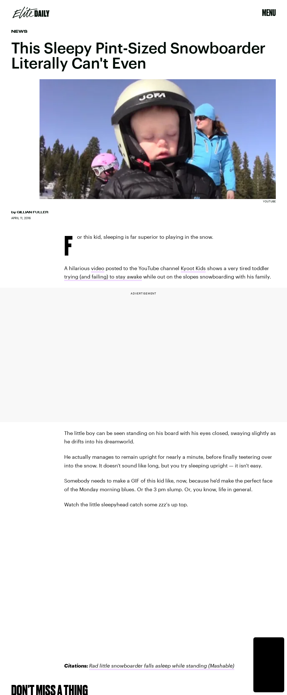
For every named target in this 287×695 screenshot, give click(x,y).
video (97, 268)
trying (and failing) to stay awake (103, 276)
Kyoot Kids (193, 268)
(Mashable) (220, 666)
